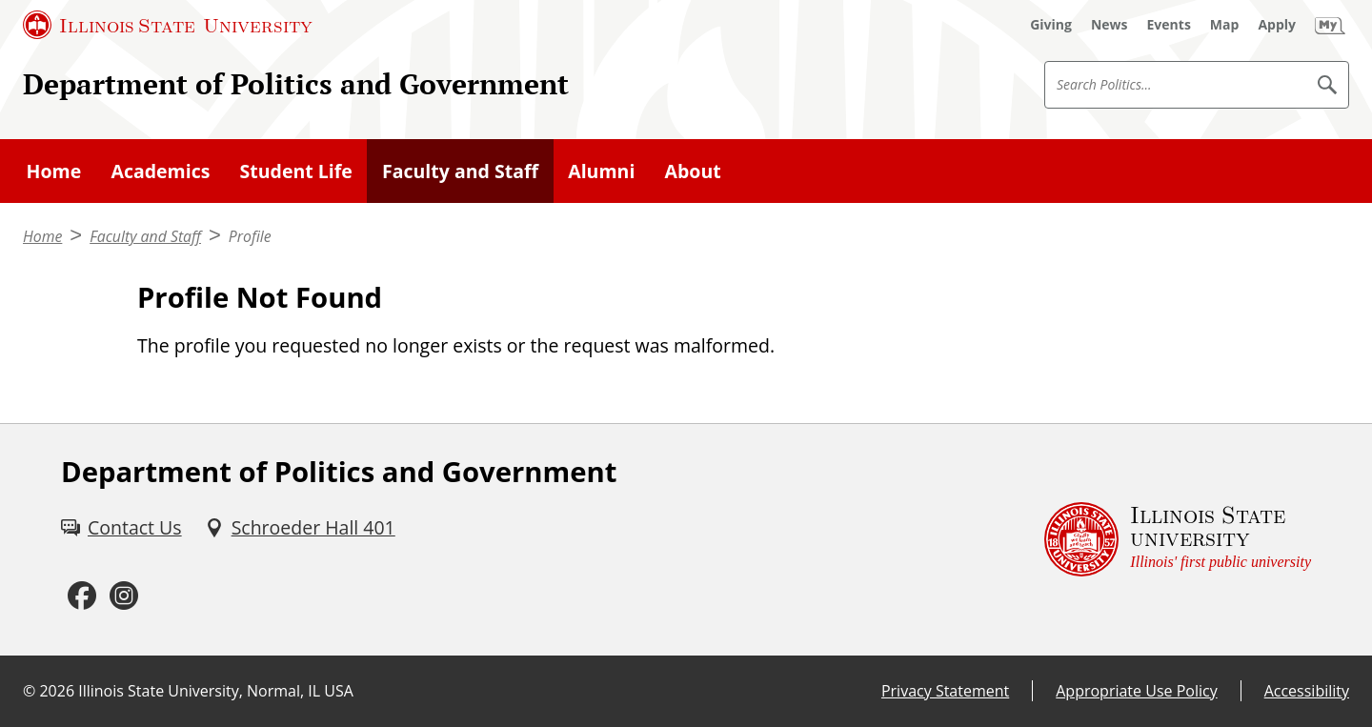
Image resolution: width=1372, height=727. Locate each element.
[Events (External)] (1169, 25)
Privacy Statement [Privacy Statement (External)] (945, 690)
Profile (250, 236)
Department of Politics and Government (296, 84)
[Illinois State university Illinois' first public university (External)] (1177, 539)
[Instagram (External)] (124, 596)
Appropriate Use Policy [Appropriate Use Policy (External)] (1136, 690)
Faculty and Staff (460, 171)
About (693, 171)
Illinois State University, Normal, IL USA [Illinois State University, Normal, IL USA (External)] (215, 690)
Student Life (296, 171)
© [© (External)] (29, 690)
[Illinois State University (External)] (168, 25)
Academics (160, 171)
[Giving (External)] (1051, 25)
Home (54, 171)
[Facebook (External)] (82, 596)
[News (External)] (1109, 25)
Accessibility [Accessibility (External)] (1306, 690)
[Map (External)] (1224, 25)
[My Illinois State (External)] (1330, 25)
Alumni (601, 171)
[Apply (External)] (1277, 25)
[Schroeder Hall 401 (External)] (300, 527)
